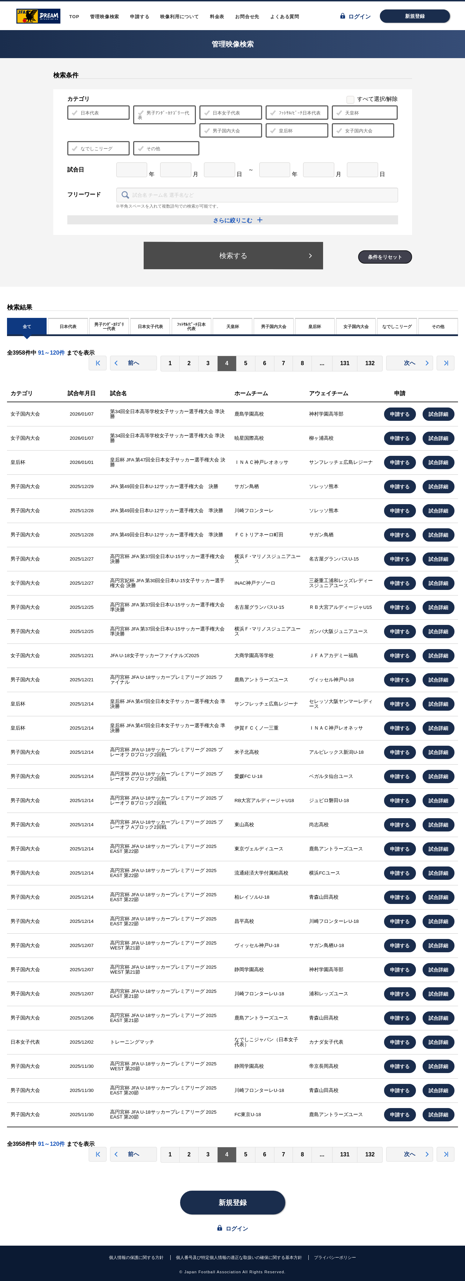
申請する (139, 16)
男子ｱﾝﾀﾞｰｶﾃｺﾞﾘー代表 (163, 115)
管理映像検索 (104, 16)
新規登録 (414, 16)
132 (370, 363)
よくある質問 (284, 16)
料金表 (217, 16)
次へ (416, 363)
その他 (149, 148)
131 (345, 363)
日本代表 (85, 113)
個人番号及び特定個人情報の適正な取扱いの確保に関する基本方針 (239, 1257)
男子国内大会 (222, 130)
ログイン (355, 16)
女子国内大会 (354, 130)
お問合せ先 (247, 16)
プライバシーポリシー (335, 1257)
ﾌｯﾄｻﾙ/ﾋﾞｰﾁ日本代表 (295, 113)
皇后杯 (281, 130)
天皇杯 (347, 113)
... (322, 363)
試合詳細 (439, 414)
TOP (74, 16)
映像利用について (179, 16)
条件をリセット (385, 257)
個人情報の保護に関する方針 (136, 1257)
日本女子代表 (222, 113)
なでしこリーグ (92, 148)
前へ (126, 363)
